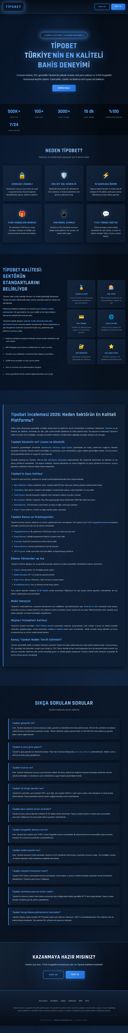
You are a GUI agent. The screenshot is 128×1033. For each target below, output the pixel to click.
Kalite (63, 1008)
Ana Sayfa (43, 1008)
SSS (80, 1008)
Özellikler (54, 1008)
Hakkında (72, 1008)
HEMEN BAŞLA (64, 89)
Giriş (87, 1008)
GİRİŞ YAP (101, 7)
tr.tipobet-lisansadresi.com (63, 1027)
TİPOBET (15, 7)
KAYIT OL (118, 7)
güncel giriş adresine (82, 754)
